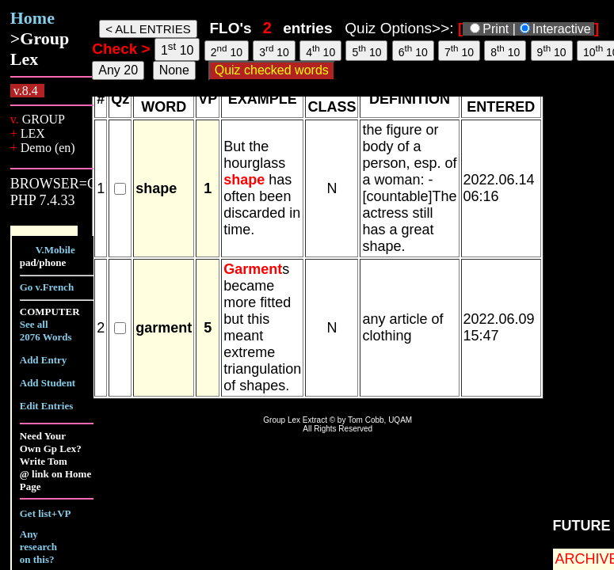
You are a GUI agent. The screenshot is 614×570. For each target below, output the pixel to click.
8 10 (505, 51)
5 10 (366, 51)
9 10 (551, 51)
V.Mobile (55, 250)
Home (32, 18)
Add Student (47, 383)
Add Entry (43, 360)
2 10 (226, 51)
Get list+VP (45, 513)
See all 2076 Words (46, 330)
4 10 (320, 51)
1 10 (177, 48)
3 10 (274, 51)
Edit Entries (47, 406)
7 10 (459, 51)
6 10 (413, 51)
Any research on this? (38, 546)
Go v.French (47, 287)
